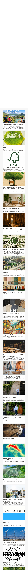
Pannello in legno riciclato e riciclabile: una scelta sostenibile (13, 355)
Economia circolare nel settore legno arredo (13, 146)
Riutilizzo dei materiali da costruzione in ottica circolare (13, 500)
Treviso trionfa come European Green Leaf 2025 (13, 521)
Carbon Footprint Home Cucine (11, 480)
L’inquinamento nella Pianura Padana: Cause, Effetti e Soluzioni (13, 459)
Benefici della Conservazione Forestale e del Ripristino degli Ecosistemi (13, 250)
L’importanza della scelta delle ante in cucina (13, 293)
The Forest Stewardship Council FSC (13, 167)
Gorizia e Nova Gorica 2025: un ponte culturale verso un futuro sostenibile (13, 229)
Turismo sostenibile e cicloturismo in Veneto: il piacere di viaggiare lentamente (13, 125)
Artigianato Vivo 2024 (9, 335)
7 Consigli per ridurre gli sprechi (11, 542)
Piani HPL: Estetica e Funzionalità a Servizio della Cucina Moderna (12, 314)
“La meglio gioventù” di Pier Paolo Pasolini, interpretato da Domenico (12, 418)
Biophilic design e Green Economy (12, 208)
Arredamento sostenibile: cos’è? (11, 376)
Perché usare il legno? (9, 438)
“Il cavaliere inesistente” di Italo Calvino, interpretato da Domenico (13, 396)
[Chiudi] (1, 1)
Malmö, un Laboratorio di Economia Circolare (12, 271)
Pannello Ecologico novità (10, 562)
